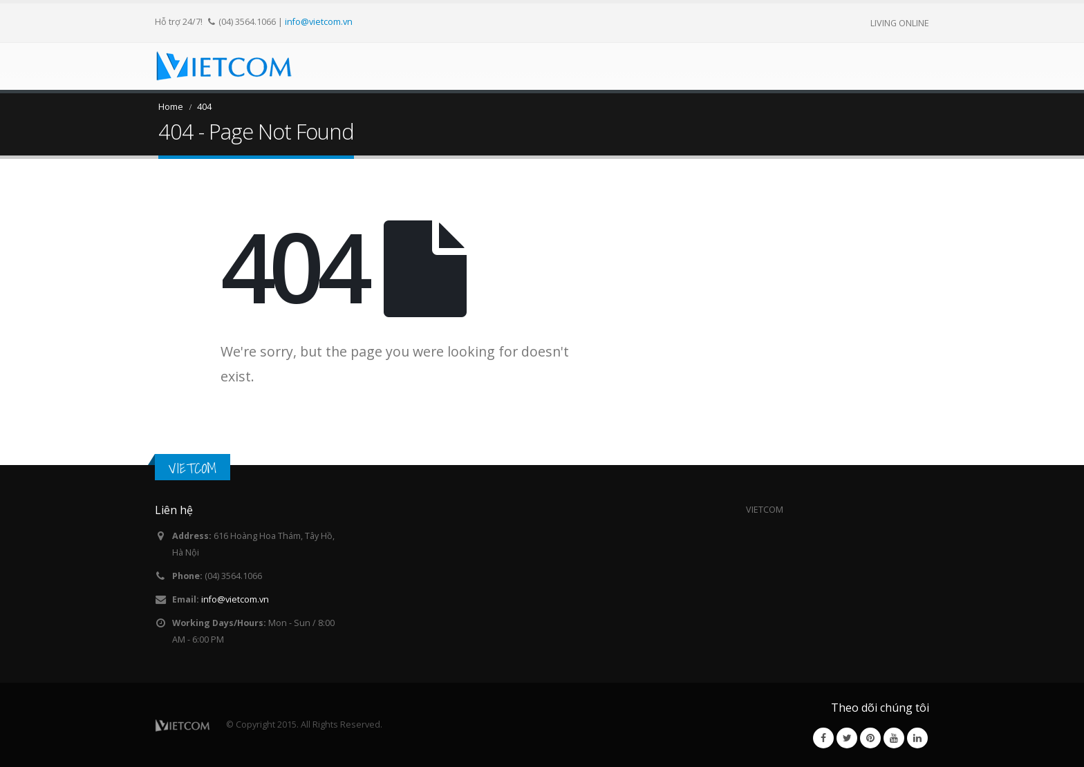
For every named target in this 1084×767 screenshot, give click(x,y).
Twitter (847, 738)
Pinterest (870, 738)
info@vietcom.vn (319, 21)
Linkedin (917, 738)
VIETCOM (192, 468)
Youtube (894, 738)
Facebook (823, 738)
